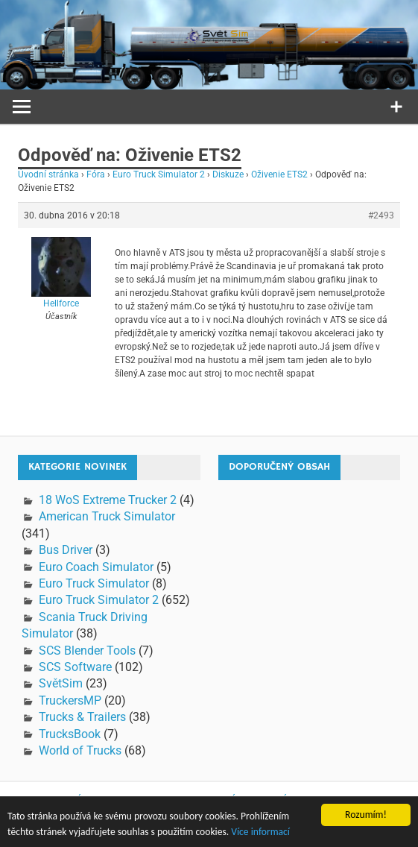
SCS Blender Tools (87, 650)
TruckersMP (70, 700)
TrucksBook (70, 734)
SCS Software (75, 667)
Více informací (260, 831)
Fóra (95, 174)
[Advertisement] (318, 585)
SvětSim (61, 683)
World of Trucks (80, 750)
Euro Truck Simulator (94, 583)
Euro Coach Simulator (96, 567)
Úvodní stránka (48, 174)
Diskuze (228, 174)
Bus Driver (65, 550)
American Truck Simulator (107, 516)
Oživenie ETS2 (279, 174)
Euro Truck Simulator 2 (159, 174)
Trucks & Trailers (82, 717)
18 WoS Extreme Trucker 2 (108, 500)
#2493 (381, 215)
